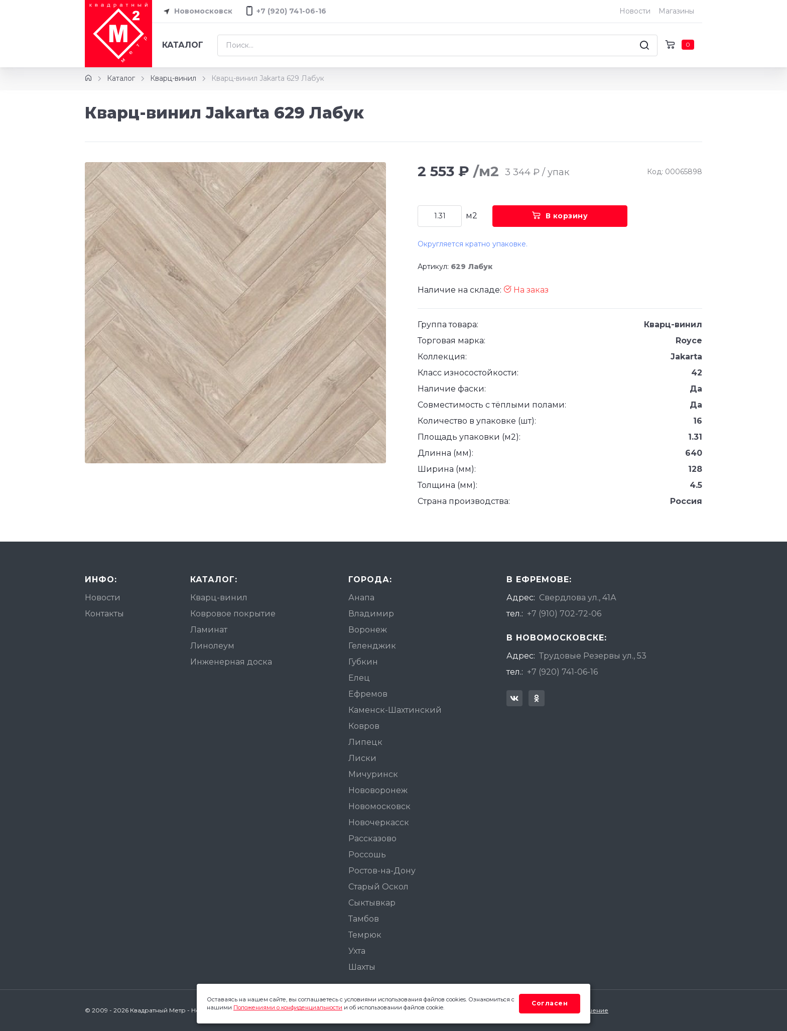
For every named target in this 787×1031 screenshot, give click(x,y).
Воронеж (367, 629)
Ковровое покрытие (233, 613)
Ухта (356, 951)
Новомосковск (196, 12)
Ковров (363, 726)
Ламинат (208, 629)
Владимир (371, 613)
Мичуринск (373, 774)
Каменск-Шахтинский (395, 710)
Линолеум (212, 646)
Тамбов (363, 919)
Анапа (361, 597)
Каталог (182, 45)
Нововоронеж (378, 790)
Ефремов (367, 694)
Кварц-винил (173, 78)
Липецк (365, 742)
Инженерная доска (231, 662)
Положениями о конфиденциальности (287, 1007)
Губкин (363, 662)
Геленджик (372, 646)
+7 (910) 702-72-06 (564, 613)
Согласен (550, 1003)
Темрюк (364, 935)
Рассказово (372, 838)
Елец (359, 678)
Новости (634, 11)
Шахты (361, 967)
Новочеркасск (378, 822)
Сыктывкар (372, 903)
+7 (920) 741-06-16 (562, 672)
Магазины (676, 11)
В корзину (560, 215)
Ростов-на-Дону (382, 870)
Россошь (367, 854)
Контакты (104, 613)
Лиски (362, 758)
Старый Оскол (378, 886)
